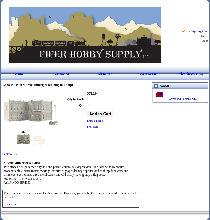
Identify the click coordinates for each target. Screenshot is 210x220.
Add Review (10, 204)
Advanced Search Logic (183, 99)
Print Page (92, 126)
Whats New (105, 74)
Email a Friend (95, 120)
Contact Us (62, 74)
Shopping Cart (199, 31)
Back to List (10, 154)
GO (160, 94)
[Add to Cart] (100, 114)
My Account (148, 74)
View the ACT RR (191, 74)
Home (19, 74)
